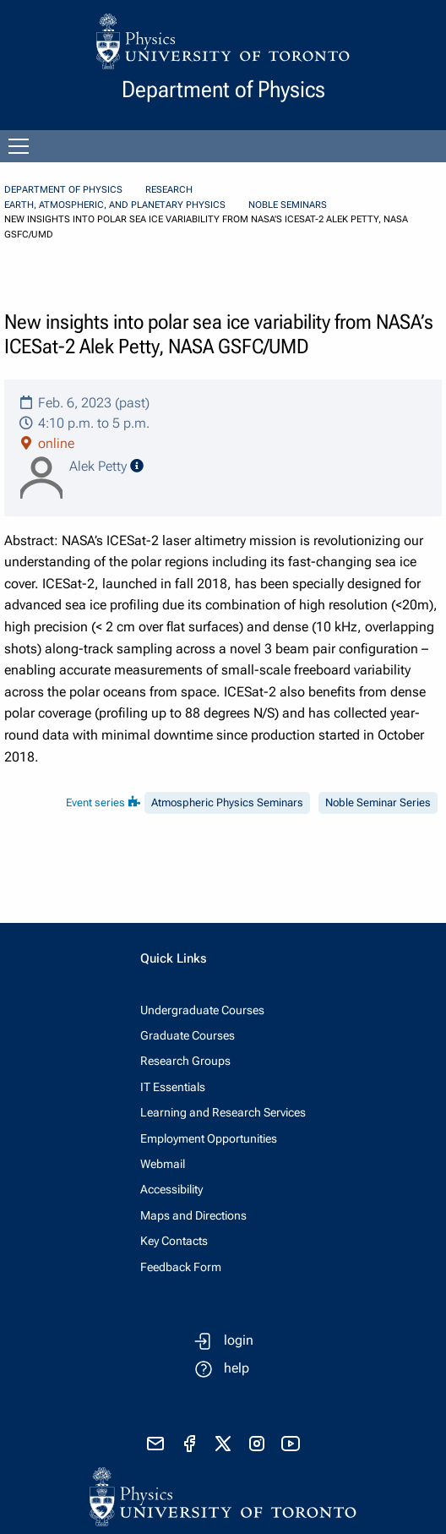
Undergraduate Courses (202, 1010)
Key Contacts (174, 1240)
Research (169, 189)
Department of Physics (63, 189)
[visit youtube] (290, 1443)
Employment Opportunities (208, 1138)
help (236, 1368)
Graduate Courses (187, 1035)
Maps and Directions (193, 1215)
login (238, 1340)
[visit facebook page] (189, 1443)
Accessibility (171, 1189)
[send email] (155, 1443)
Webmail (162, 1164)
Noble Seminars (287, 204)
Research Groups (185, 1060)
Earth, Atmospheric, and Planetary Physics (115, 204)
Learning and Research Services (223, 1112)
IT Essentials (172, 1087)
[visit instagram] (257, 1443)
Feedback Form (180, 1267)
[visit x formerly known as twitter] (223, 1443)
